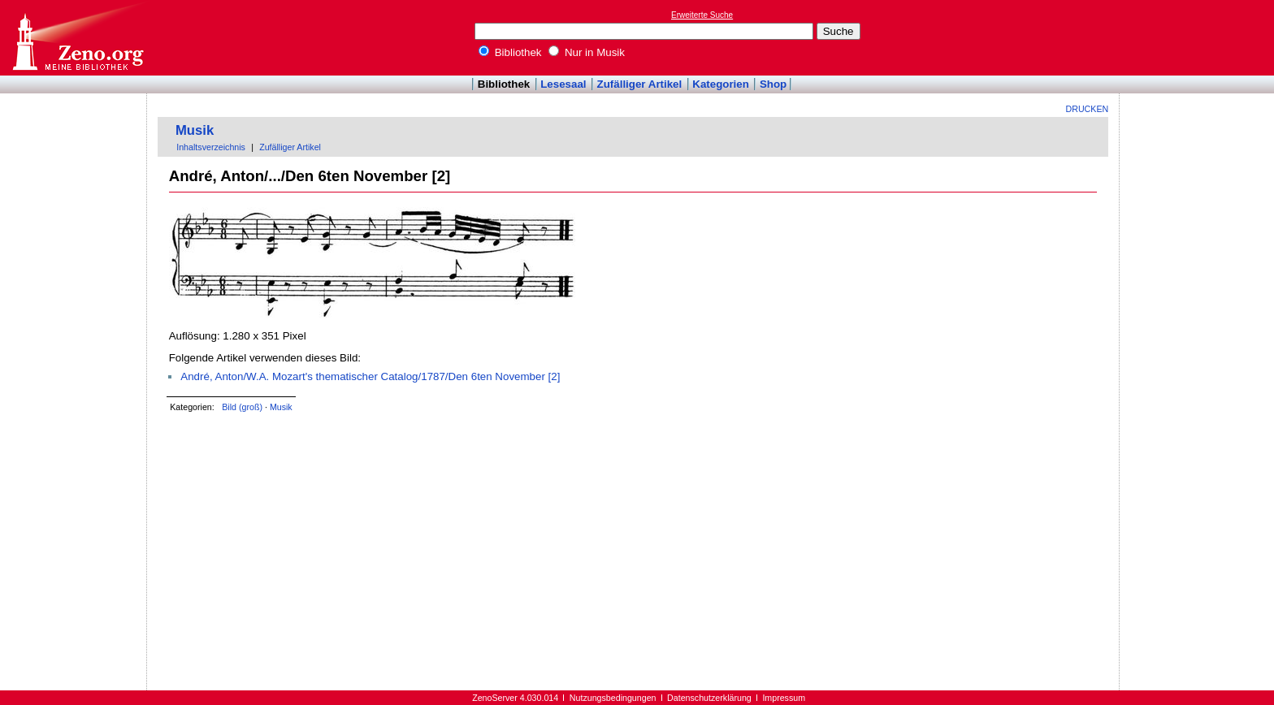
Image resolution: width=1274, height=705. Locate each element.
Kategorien (720, 84)
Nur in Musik (586, 52)
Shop (773, 84)
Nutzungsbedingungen (613, 698)
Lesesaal (563, 84)
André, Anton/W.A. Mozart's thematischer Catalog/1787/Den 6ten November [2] (370, 376)
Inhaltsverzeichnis (210, 147)
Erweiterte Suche (702, 15)
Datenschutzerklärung (709, 698)
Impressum (783, 698)
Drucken (1087, 109)
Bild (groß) (242, 407)
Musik (195, 130)
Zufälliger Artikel (639, 84)
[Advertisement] (1199, 37)
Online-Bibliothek (77, 38)
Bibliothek (510, 52)
